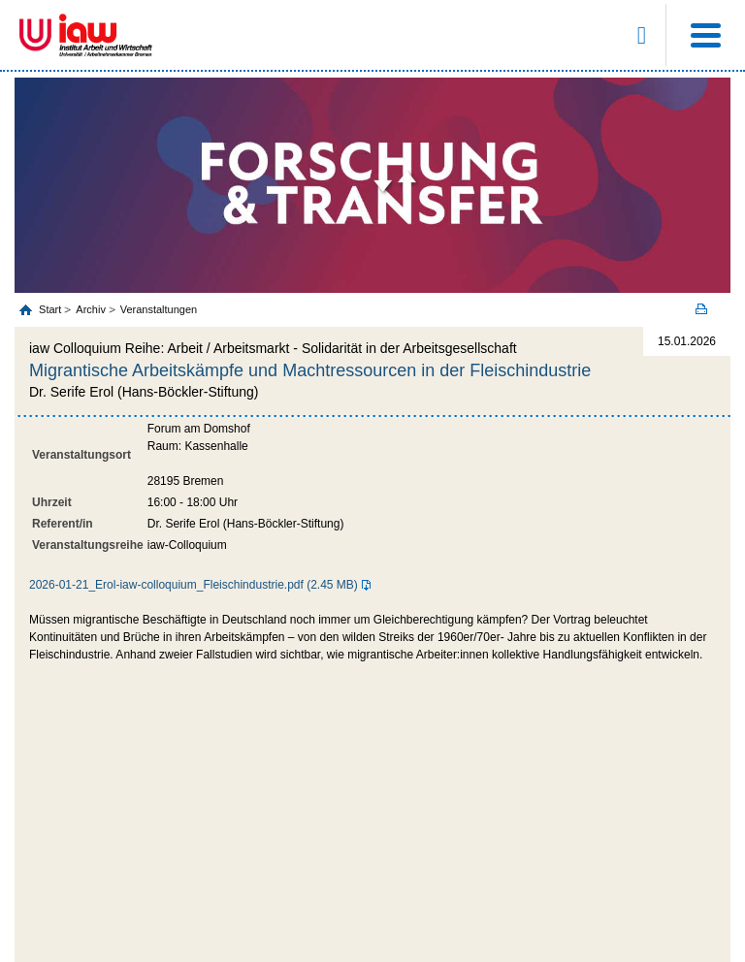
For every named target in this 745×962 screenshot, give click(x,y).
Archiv (91, 309)
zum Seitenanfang (373, 771)
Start (51, 309)
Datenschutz (407, 869)
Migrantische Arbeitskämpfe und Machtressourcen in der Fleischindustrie (310, 370)
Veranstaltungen (159, 309)
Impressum (339, 869)
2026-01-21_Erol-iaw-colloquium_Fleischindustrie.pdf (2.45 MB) (193, 585)
